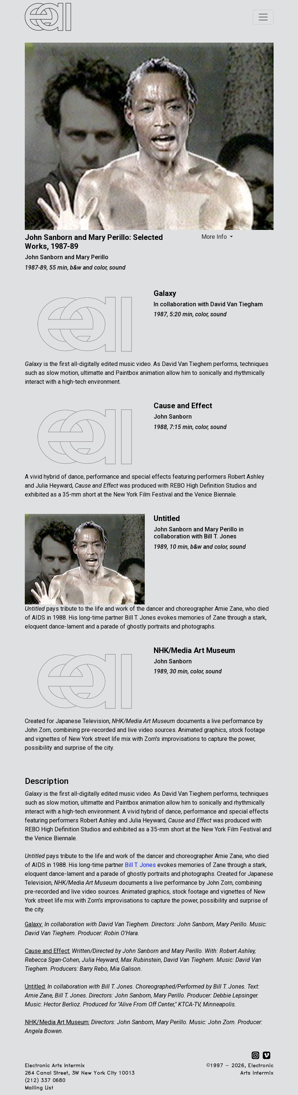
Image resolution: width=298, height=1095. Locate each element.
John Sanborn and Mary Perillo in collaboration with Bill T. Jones (199, 533)
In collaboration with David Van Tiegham (208, 304)
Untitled (167, 518)
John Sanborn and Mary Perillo (66, 257)
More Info (214, 236)
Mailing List (39, 1088)
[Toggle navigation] (263, 17)
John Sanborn (173, 416)
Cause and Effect (183, 405)
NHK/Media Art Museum (194, 650)
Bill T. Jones (140, 864)
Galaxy (165, 293)
